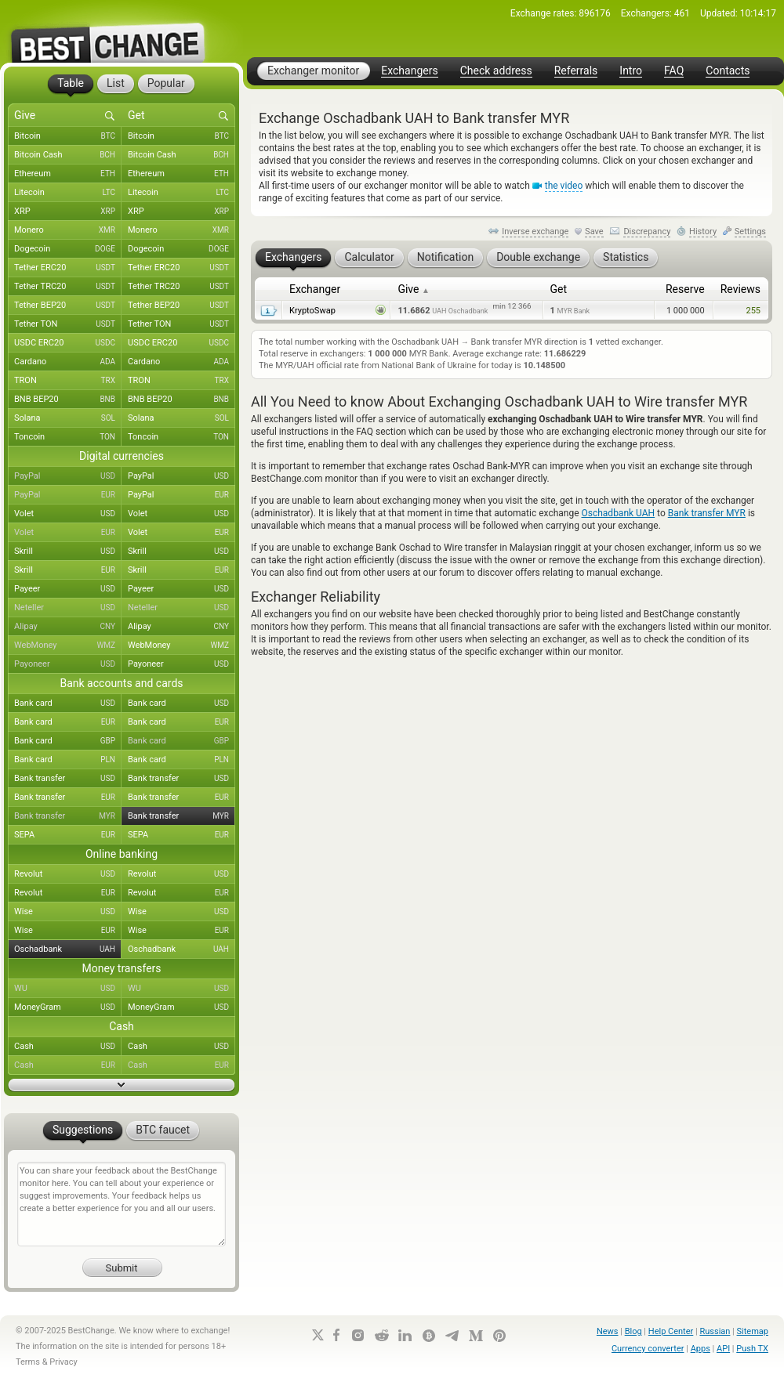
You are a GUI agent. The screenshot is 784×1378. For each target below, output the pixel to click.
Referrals (576, 71)
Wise (68, 911)
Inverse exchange (535, 231)
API (723, 1349)
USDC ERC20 (68, 343)
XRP (68, 211)
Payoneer (68, 664)
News (608, 1331)
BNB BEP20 (68, 399)
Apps (700, 1349)
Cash (68, 1046)
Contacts (728, 71)
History (703, 231)
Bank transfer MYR (707, 513)
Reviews (740, 289)
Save (594, 231)
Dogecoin (68, 249)
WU (68, 988)
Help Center (671, 1331)
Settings (750, 231)
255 (753, 311)
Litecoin (68, 192)
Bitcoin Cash (68, 155)
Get (559, 289)
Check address (496, 71)
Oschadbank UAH (618, 513)
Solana (68, 418)
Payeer (68, 589)
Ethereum (68, 174)
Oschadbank (68, 949)
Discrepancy (646, 231)
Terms (28, 1362)
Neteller (68, 608)
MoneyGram (68, 1007)
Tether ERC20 (68, 268)
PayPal (68, 476)
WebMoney (68, 645)
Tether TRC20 (68, 286)
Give (413, 289)
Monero (68, 230)
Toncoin (68, 437)
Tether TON (68, 324)
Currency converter (648, 1349)
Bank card (68, 703)
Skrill (68, 551)
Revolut (68, 874)
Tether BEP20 (68, 305)
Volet (68, 514)
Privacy (63, 1362)
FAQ (674, 71)
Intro (630, 71)
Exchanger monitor (313, 70)
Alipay (68, 626)
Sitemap (752, 1331)
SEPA (68, 835)
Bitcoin (68, 136)
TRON (68, 380)
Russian (714, 1331)
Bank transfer (68, 778)
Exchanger (314, 289)
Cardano (68, 362)
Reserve (685, 289)
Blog (633, 1331)
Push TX (752, 1349)
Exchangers (409, 71)
